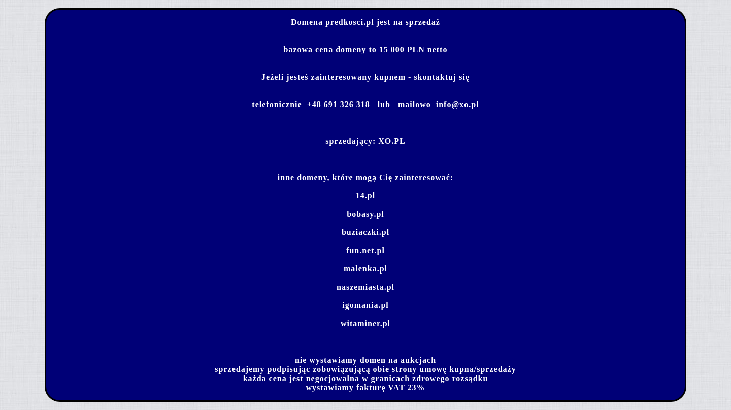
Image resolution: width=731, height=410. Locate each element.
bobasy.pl (365, 214)
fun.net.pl (365, 250)
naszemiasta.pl (365, 287)
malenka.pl (365, 268)
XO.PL (391, 140)
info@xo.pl (457, 104)
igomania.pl (365, 305)
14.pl (365, 195)
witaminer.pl (365, 323)
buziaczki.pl (365, 232)
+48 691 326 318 (338, 104)
